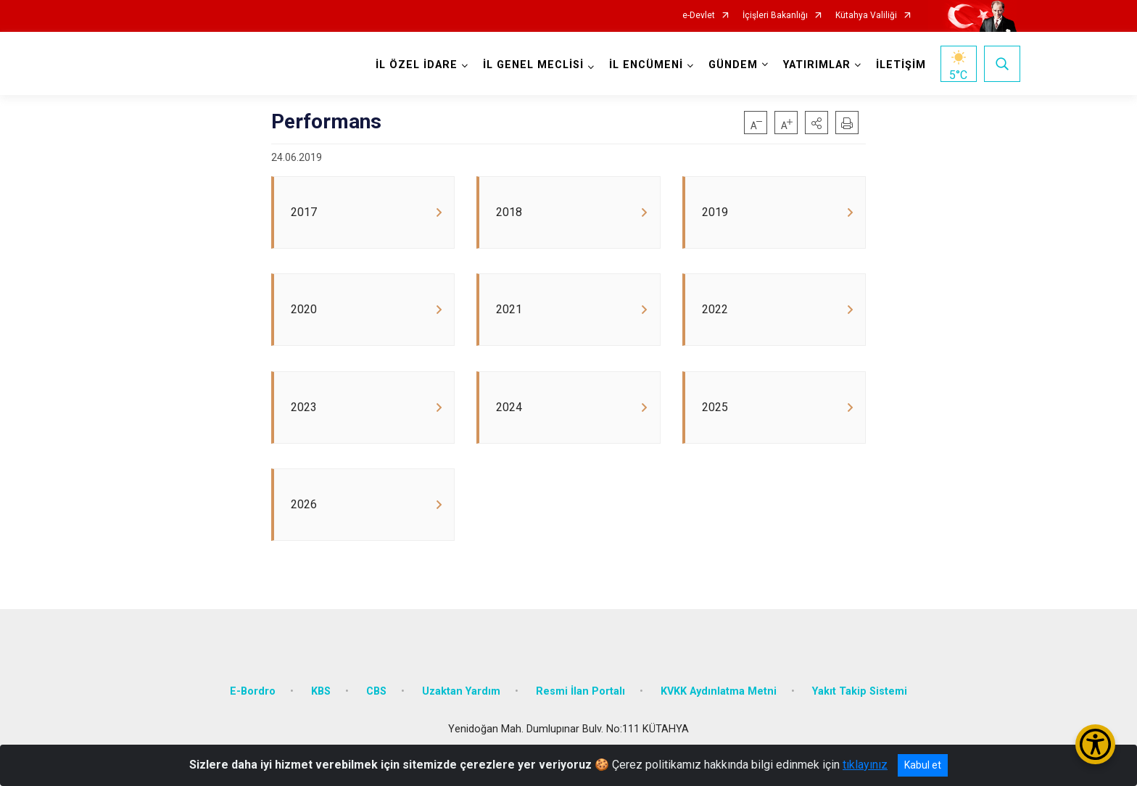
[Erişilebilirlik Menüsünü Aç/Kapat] (1095, 744)
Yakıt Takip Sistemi (859, 693)
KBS (321, 693)
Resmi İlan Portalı (580, 693)
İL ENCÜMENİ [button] (646, 65)
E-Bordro (253, 693)
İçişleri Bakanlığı (775, 15)
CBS (376, 693)
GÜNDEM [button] (733, 65)
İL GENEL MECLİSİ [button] (533, 65)
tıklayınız (865, 764)
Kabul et (922, 765)
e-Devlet (698, 15)
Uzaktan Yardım (461, 693)
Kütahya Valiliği (866, 15)
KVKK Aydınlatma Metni (719, 693)
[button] (816, 122)
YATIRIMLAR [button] (817, 65)
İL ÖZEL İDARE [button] (417, 65)
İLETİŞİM (901, 65)
